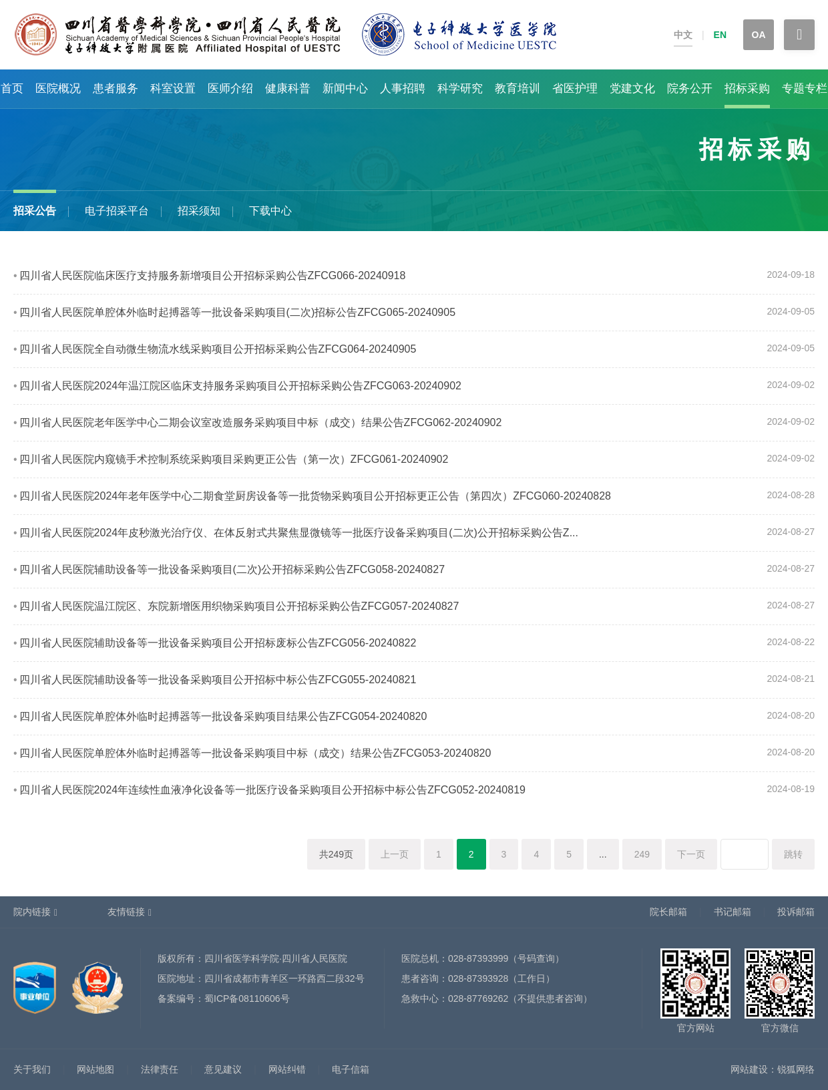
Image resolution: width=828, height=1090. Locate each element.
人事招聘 (402, 88)
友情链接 (126, 911)
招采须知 (199, 210)
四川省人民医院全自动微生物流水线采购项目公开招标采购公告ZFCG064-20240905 (218, 349)
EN (720, 34)
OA (759, 34)
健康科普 (287, 88)
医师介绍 (230, 88)
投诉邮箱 (796, 911)
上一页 (395, 854)
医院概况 (58, 88)
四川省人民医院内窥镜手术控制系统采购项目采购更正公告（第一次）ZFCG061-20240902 (234, 459)
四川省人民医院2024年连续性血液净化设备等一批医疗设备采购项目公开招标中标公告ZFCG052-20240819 (272, 789)
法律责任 (159, 1069)
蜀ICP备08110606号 (247, 998)
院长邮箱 (668, 911)
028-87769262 (478, 998)
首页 (12, 88)
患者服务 (115, 88)
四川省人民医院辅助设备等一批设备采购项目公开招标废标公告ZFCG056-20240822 (218, 643)
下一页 (691, 854)
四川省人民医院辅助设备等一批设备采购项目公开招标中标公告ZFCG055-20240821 (218, 679)
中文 (683, 34)
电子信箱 (350, 1069)
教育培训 (517, 88)
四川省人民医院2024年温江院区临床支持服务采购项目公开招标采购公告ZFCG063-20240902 (240, 385)
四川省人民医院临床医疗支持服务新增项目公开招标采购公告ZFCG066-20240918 (212, 275)
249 (642, 854)
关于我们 (32, 1069)
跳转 (793, 854)
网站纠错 (287, 1069)
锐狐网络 (796, 1069)
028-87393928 (478, 978)
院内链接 (32, 911)
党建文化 (632, 88)
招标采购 (747, 88)
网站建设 (749, 1069)
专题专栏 (804, 88)
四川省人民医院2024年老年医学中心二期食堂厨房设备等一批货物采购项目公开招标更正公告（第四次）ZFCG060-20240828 (315, 496)
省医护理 (575, 88)
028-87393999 (478, 958)
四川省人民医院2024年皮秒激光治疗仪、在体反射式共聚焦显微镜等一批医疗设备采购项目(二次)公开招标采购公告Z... (298, 532)
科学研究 (460, 88)
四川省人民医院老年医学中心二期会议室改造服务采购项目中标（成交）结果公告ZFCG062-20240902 (260, 422)
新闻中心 (345, 88)
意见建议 (223, 1069)
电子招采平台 (117, 210)
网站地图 (95, 1069)
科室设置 (173, 88)
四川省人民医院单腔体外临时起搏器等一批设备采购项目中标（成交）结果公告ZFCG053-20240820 (255, 753)
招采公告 (34, 210)
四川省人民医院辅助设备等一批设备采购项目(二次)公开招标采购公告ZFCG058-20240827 (232, 569)
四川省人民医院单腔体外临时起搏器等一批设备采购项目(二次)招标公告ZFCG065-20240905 (237, 312)
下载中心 (270, 210)
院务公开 (689, 88)
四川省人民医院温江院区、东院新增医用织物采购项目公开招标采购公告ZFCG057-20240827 (239, 606)
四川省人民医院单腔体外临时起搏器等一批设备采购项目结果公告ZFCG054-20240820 (223, 716)
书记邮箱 (732, 911)
